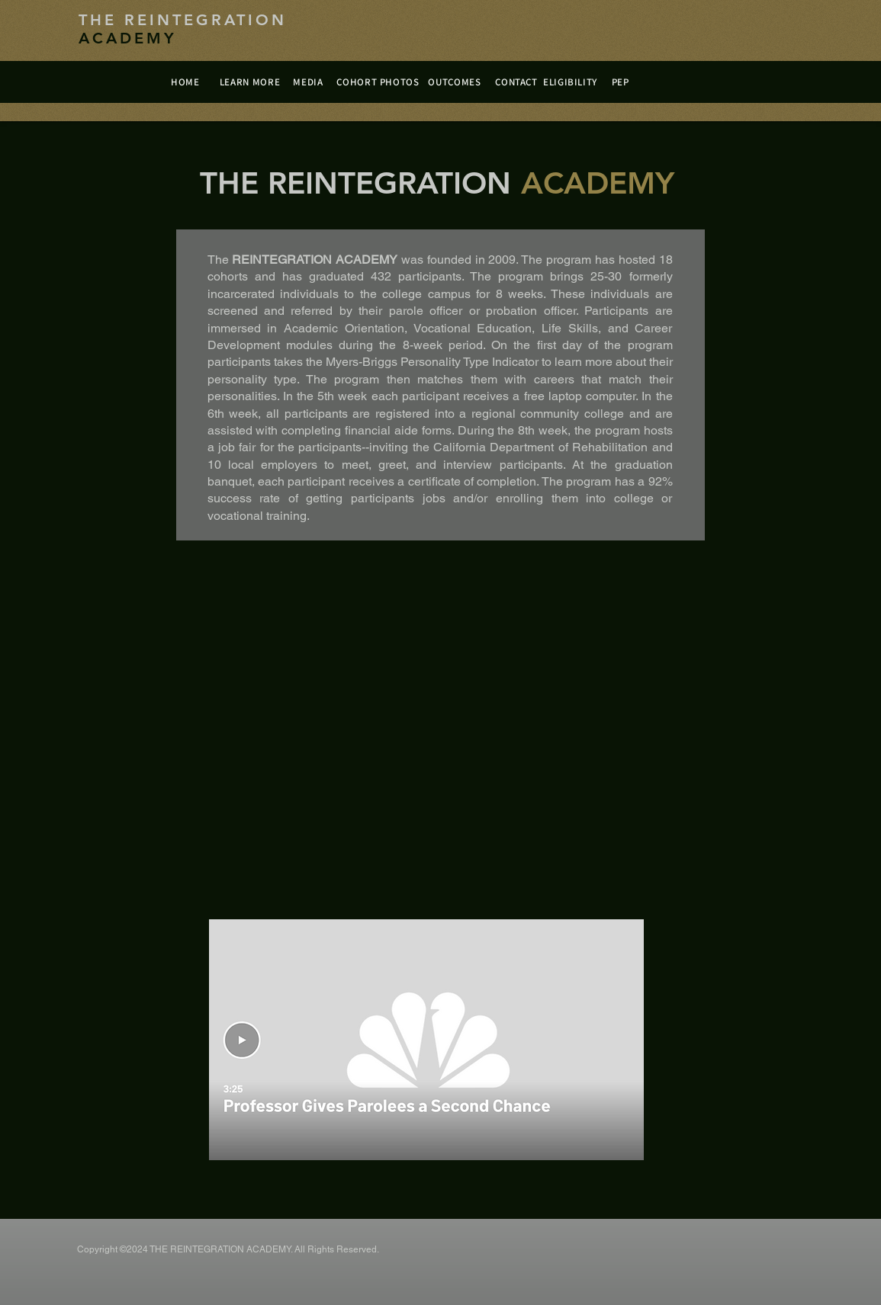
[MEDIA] (308, 82)
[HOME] (186, 82)
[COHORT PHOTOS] (378, 82)
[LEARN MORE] (250, 82)
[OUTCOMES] (455, 82)
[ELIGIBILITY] (570, 82)
